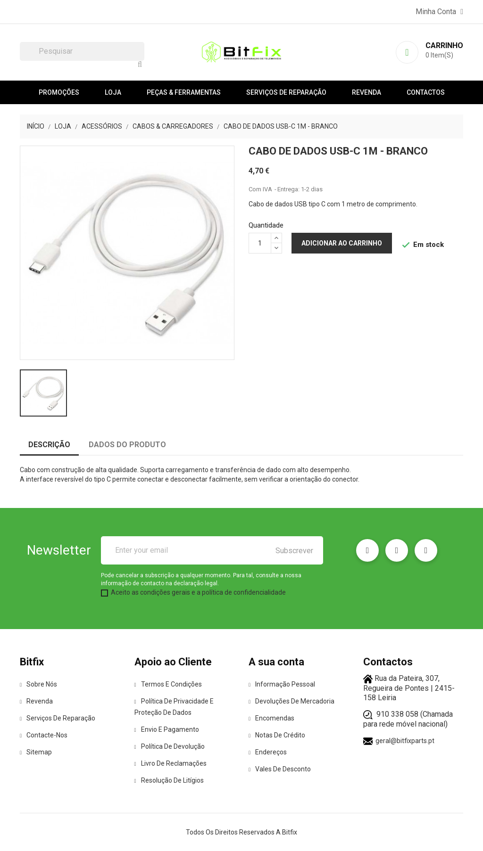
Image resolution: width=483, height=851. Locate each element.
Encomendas (271, 718)
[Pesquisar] (82, 51)
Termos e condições (168, 684)
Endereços (268, 752)
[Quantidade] (260, 243)
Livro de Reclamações (170, 763)
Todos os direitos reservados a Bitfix (241, 832)
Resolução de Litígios (169, 780)
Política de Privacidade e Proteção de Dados (174, 706)
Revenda (366, 92)
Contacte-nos (43, 735)
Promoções (59, 92)
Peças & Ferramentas (184, 92)
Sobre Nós (38, 684)
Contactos (426, 92)
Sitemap (36, 752)
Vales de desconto (280, 769)
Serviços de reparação (286, 92)
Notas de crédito (277, 735)
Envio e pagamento (166, 729)
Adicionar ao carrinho (341, 243)
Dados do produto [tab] (127, 444)
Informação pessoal (282, 684)
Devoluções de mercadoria (291, 701)
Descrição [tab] (49, 444)
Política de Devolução (169, 746)
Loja (113, 92)
